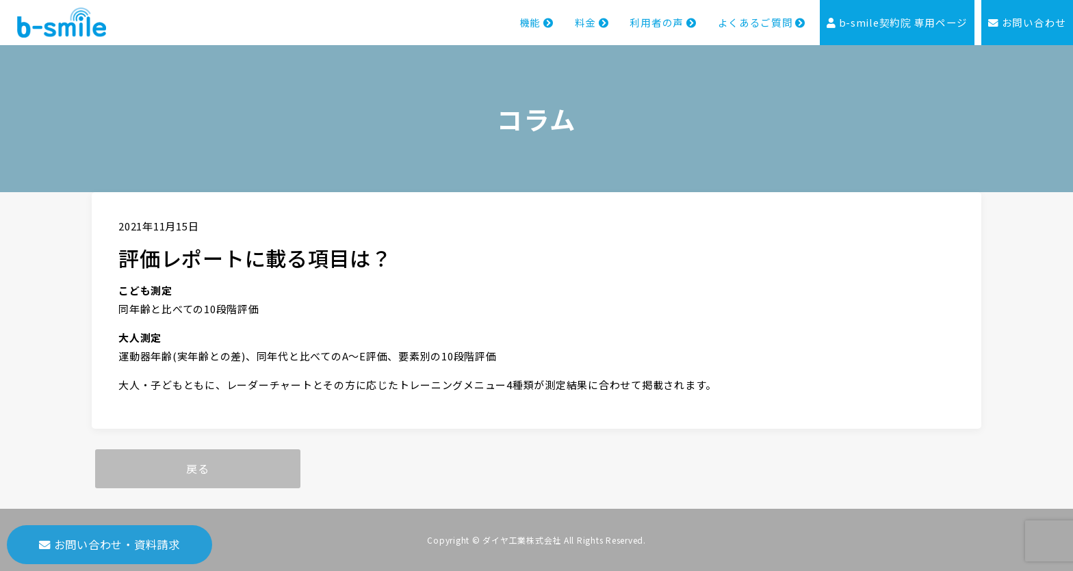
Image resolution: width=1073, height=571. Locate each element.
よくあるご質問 (760, 23)
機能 (535, 23)
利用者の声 (662, 23)
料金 (590, 23)
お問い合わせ (1027, 23)
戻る (197, 468)
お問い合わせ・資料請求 (109, 544)
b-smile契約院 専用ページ (897, 23)
